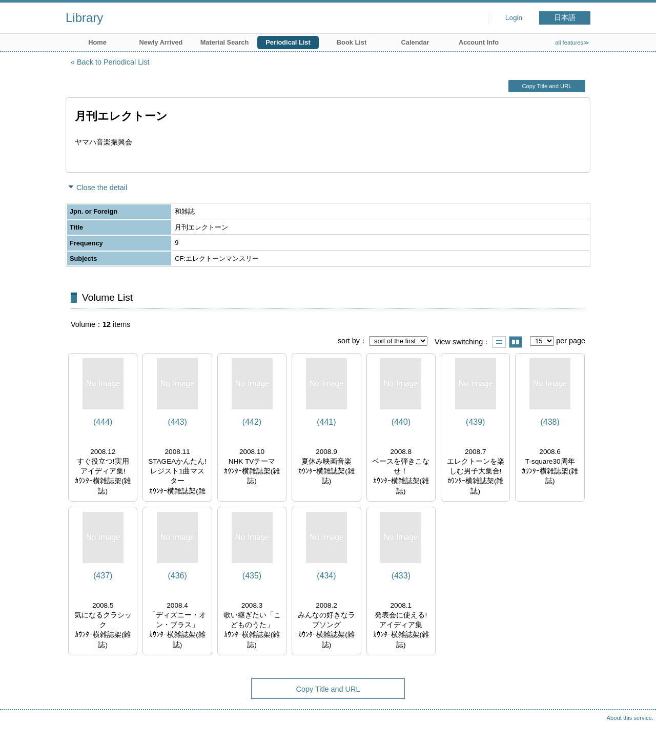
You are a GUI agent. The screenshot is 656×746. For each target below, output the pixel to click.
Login (513, 18)
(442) (251, 422)
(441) (326, 422)
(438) (549, 422)
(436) (177, 575)
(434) (326, 575)
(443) (177, 422)
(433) (401, 575)
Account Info (479, 42)
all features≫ (572, 42)
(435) (251, 575)
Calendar (415, 42)
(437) (102, 575)
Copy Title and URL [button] (546, 86)
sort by (349, 341)
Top (638, 728)
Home (97, 42)
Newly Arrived (161, 42)
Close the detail (101, 187)
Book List (351, 42)
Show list (499, 342)
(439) (475, 422)
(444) (102, 422)
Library (84, 18)
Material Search (224, 42)
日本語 (565, 18)
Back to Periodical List (113, 62)
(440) (401, 422)
